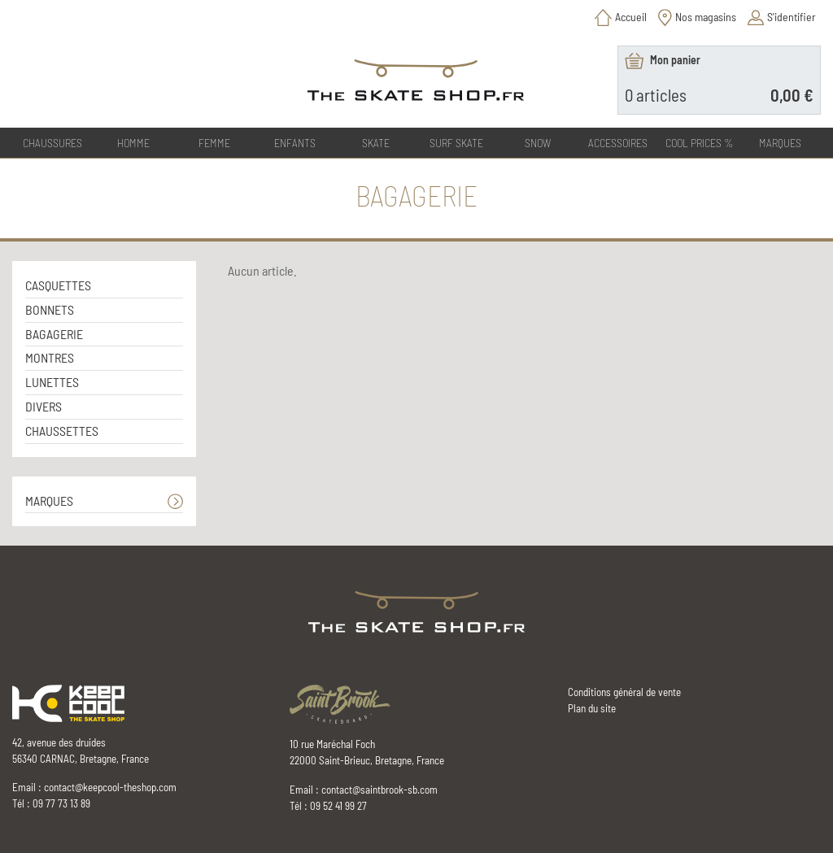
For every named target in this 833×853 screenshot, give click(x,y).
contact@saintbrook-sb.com (379, 789)
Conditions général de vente (624, 692)
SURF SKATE (456, 143)
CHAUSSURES (52, 143)
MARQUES (49, 500)
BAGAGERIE (54, 334)
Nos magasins (705, 17)
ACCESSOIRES (618, 143)
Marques (780, 143)
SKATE (376, 143)
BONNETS (49, 309)
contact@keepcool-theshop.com (110, 787)
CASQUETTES (58, 285)
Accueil (631, 17)
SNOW (538, 143)
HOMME (133, 143)
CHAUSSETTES (61, 430)
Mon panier (675, 60)
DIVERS (43, 406)
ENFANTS (295, 143)
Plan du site (592, 708)
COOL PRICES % (699, 143)
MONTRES (49, 357)
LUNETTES (52, 382)
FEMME (214, 143)
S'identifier (791, 17)
